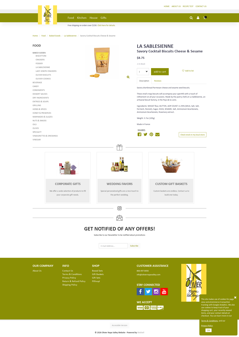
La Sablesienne (70, 36)
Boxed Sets (97, 271)
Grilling (37, 106)
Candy (36, 87)
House (94, 19)
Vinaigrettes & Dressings (45, 136)
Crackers (40, 60)
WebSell (140, 333)
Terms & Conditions (209, 320)
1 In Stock (141, 65)
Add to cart (160, 72)
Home (166, 7)
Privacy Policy (207, 325)
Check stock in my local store (192, 135)
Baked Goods (54, 36)
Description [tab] (144, 81)
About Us (176, 7)
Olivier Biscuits (43, 75)
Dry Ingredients (41, 98)
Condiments (39, 91)
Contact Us (201, 7)
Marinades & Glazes (42, 117)
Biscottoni (41, 56)
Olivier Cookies (43, 79)
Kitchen (82, 19)
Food (71, 19)
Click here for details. (106, 26)
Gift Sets (96, 278)
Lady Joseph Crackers (46, 72)
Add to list (188, 71)
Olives (36, 129)
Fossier (39, 64)
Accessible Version (119, 326)
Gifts (103, 19)
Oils (34, 125)
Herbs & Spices (39, 110)
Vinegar (37, 140)
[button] (204, 19)
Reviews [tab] (157, 81)
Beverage (37, 83)
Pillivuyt (96, 282)
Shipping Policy (69, 285)
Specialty (37, 133)
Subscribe (134, 246)
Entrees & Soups (40, 102)
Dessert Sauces (40, 95)
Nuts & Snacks (39, 121)
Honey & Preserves (42, 114)
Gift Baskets (98, 275)
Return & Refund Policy (73, 282)
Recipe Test (188, 7)
